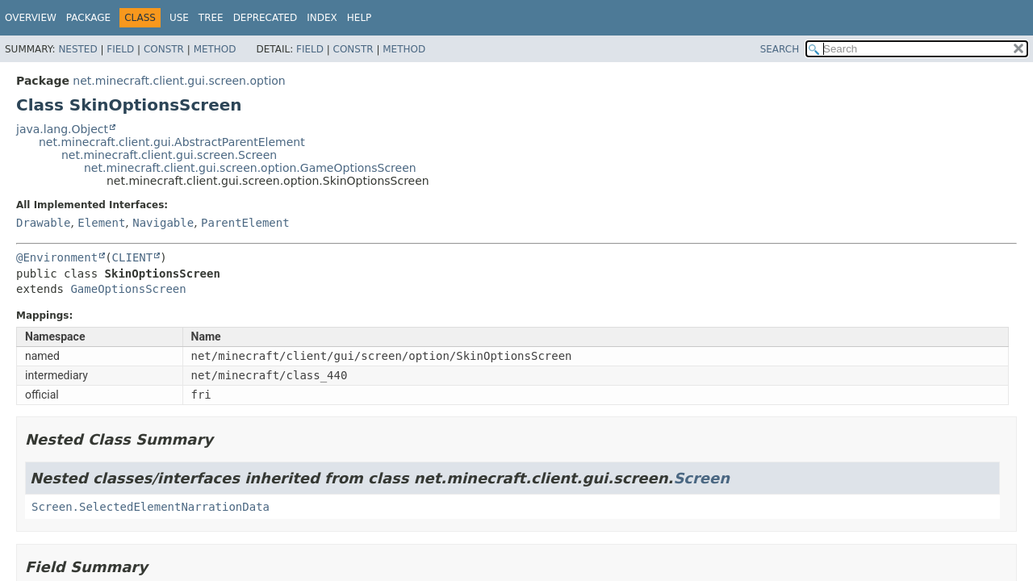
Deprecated (265, 17)
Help (359, 17)
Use (179, 17)
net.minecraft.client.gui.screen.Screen (169, 154)
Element (101, 222)
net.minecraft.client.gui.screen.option (179, 80)
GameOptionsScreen (128, 288)
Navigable (163, 222)
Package (88, 17)
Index (322, 17)
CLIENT (132, 257)
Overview (30, 17)
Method (215, 49)
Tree (211, 17)
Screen (701, 478)
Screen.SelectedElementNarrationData (150, 506)
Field (120, 49)
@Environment (57, 257)
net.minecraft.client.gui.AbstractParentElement (172, 142)
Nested (77, 49)
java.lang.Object (62, 129)
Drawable (43, 222)
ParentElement (245, 222)
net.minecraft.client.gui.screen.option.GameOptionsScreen (250, 167)
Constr (164, 49)
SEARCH (780, 49)
